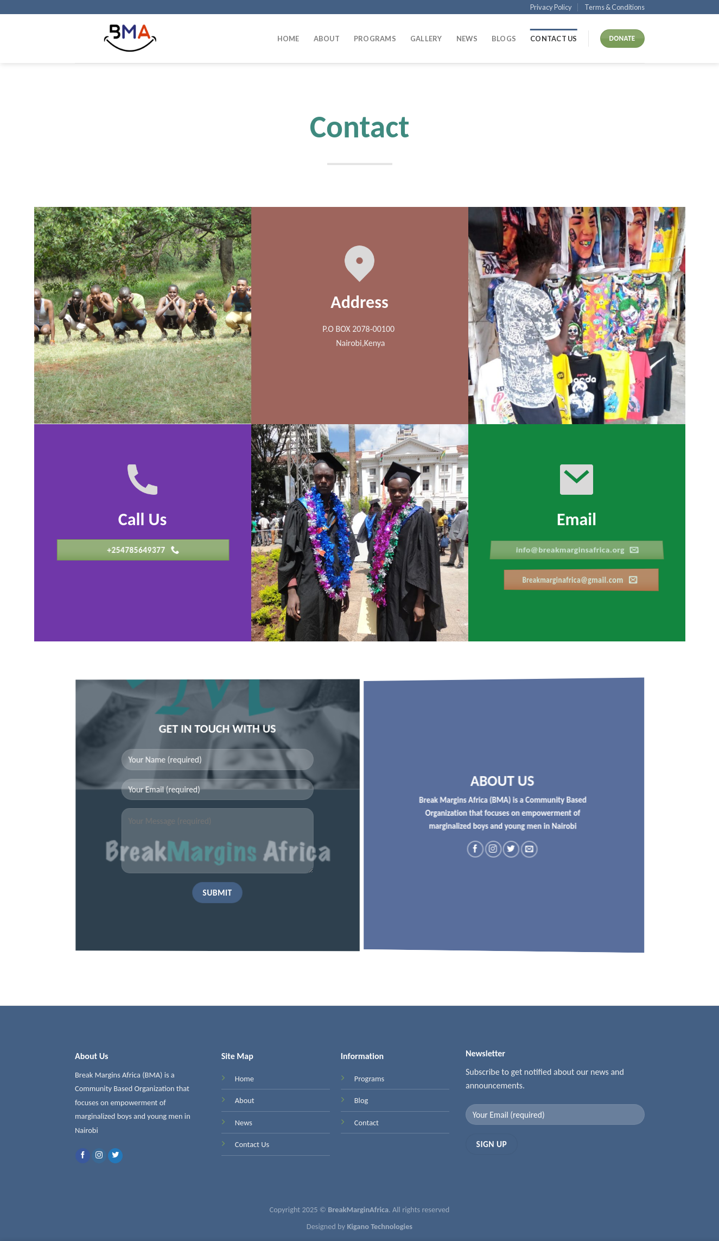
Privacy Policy (551, 7)
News (467, 38)
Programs (375, 38)
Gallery (426, 38)
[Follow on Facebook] (492, 847)
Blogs (504, 38)
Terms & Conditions (614, 7)
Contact (366, 1126)
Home (288, 38)
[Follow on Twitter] (506, 851)
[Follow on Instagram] (498, 849)
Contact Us (553, 38)
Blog (361, 1105)
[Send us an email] (513, 853)
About (327, 38)
